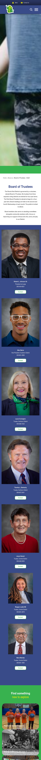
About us (10, 178)
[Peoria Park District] (8, 9)
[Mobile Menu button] (36, 9)
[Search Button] (31, 9)
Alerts (16, 3)
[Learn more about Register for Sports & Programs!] (20, 716)
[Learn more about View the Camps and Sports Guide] (20, 742)
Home (5, 178)
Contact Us (26, 3)
